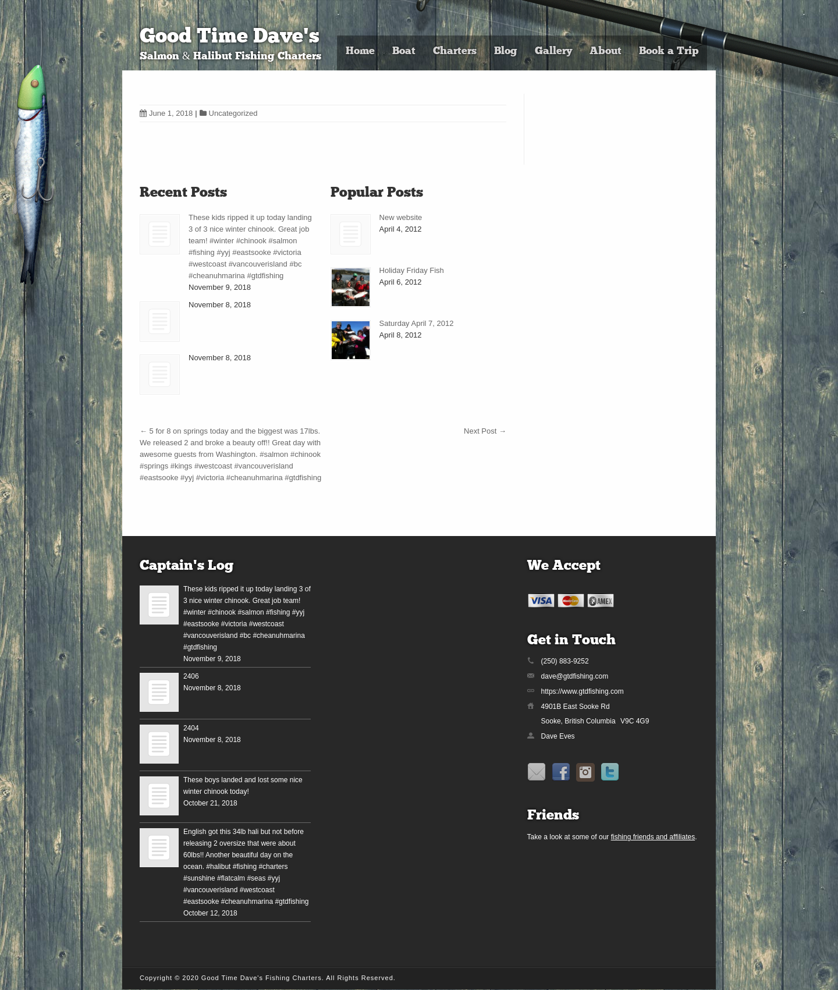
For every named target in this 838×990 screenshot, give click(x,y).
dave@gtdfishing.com (575, 676)
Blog (505, 51)
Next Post (485, 431)
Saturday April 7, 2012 (416, 323)
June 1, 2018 (166, 113)
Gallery (553, 51)
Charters (455, 51)
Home (360, 51)
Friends (553, 816)
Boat (404, 51)
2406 (191, 676)
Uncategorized (233, 113)
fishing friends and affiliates (653, 837)
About (606, 51)
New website (400, 217)
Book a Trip (668, 51)
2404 (191, 728)
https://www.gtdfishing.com (582, 691)
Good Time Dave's (229, 37)
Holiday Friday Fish (411, 270)
